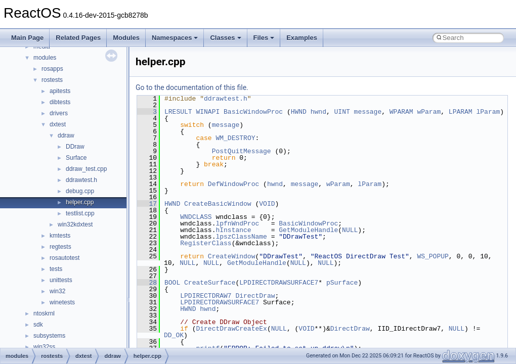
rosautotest (64, 257)
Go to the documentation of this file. (192, 87)
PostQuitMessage (241, 151)
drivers (59, 113)
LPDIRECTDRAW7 (205, 295)
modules (44, 57)
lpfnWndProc (237, 223)
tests (56, 268)
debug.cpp (80, 191)
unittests (61, 280)
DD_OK (174, 335)
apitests (60, 91)
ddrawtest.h (81, 180)
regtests (60, 246)
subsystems (49, 335)
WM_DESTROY (235, 138)
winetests (62, 302)
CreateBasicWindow (217, 203)
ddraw (66, 135)
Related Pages (78, 37)
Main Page (27, 37)
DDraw (75, 146)
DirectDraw (255, 295)
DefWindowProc (233, 184)
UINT (342, 111)
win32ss (44, 346)
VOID (267, 203)
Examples (301, 37)
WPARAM (401, 111)
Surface (76, 157)
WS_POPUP (432, 256)
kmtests (60, 235)
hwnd (318, 111)
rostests (52, 79)
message (368, 111)
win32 (57, 291)
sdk (38, 324)
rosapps (52, 68)
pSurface (342, 282)
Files (264, 37)
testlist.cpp (80, 213)
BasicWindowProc (253, 111)
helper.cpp (80, 202)
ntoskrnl (44, 313)
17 (147, 203)
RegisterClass (205, 243)
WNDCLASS (195, 216)
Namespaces (175, 37)
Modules (126, 37)
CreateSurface (209, 282)
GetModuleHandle (308, 230)
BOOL (172, 282)
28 (147, 282)
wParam (429, 111)
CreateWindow (231, 256)
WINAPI (208, 111)
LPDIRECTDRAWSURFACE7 (278, 282)
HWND (299, 111)
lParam (488, 111)
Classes (225, 37)
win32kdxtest (75, 224)
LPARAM (460, 111)
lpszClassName (241, 236)
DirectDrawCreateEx (231, 328)
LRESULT (178, 111)
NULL (350, 230)
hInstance (233, 230)
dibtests (60, 102)
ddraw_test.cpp (86, 168)
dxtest (58, 124)
